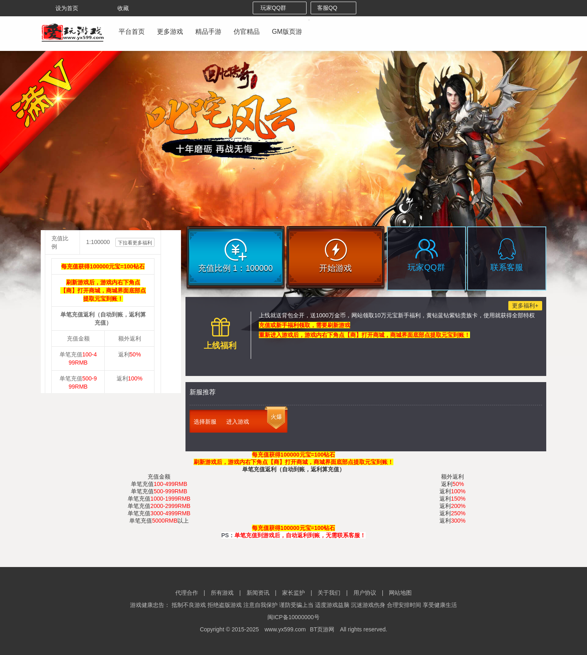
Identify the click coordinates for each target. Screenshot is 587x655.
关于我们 (329, 592)
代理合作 (186, 592)
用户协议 (364, 592)
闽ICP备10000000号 (293, 617)
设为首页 (61, 8)
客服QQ (333, 7)
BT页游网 (322, 629)
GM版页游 (287, 31)
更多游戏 (170, 31)
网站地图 (400, 592)
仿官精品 (247, 31)
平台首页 (132, 31)
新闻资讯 (258, 592)
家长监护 (293, 592)
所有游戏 (222, 592)
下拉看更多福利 (135, 243)
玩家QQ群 (279, 7)
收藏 (117, 8)
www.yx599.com (285, 629)
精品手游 (208, 31)
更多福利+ (525, 305)
